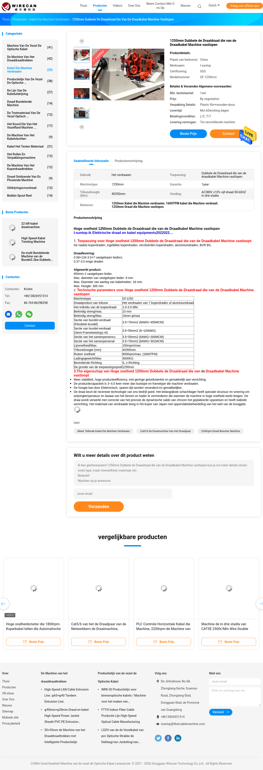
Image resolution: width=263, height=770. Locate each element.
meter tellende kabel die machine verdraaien (103, 431)
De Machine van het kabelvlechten (30, 137)
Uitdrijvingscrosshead (30, 188)
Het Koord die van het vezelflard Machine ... (30, 125)
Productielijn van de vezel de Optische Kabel (117, 677)
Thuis (5, 681)
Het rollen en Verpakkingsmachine (30, 155)
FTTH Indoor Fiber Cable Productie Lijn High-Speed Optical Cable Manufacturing (120, 715)
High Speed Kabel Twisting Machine (33, 239)
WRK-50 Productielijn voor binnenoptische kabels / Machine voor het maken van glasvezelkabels (123, 696)
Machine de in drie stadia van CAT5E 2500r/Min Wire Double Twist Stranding (224, 629)
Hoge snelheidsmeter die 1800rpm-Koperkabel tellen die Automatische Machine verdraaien (33, 629)
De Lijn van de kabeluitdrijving (30, 92)
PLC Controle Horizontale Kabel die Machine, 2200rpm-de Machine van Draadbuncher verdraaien (163, 629)
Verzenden (98, 506)
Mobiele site (10, 717)
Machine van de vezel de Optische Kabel (30, 47)
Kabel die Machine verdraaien (30, 69)
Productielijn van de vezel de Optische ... (30, 81)
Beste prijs (188, 134)
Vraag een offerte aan (244, 6)
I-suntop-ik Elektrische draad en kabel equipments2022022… (123, 233)
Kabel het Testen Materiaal (30, 146)
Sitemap (7, 711)
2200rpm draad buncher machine (220, 431)
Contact (30, 325)
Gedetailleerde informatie (91, 161)
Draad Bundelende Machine (30, 103)
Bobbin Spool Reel (30, 195)
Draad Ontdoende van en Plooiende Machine (30, 178)
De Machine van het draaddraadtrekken (30, 58)
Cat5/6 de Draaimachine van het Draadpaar (165, 431)
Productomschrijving (128, 161)
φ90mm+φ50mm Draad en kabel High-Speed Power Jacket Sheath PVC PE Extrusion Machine (66, 716)
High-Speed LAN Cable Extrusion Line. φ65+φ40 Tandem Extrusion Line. (66, 695)
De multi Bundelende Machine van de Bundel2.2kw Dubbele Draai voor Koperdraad (36, 256)
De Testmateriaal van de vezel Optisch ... (30, 114)
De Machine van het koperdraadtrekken (30, 167)
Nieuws (7, 705)
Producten (9, 687)
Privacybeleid (11, 723)
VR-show (8, 693)
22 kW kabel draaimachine (30, 225)
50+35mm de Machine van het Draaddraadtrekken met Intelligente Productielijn (64, 736)
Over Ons (8, 699)
